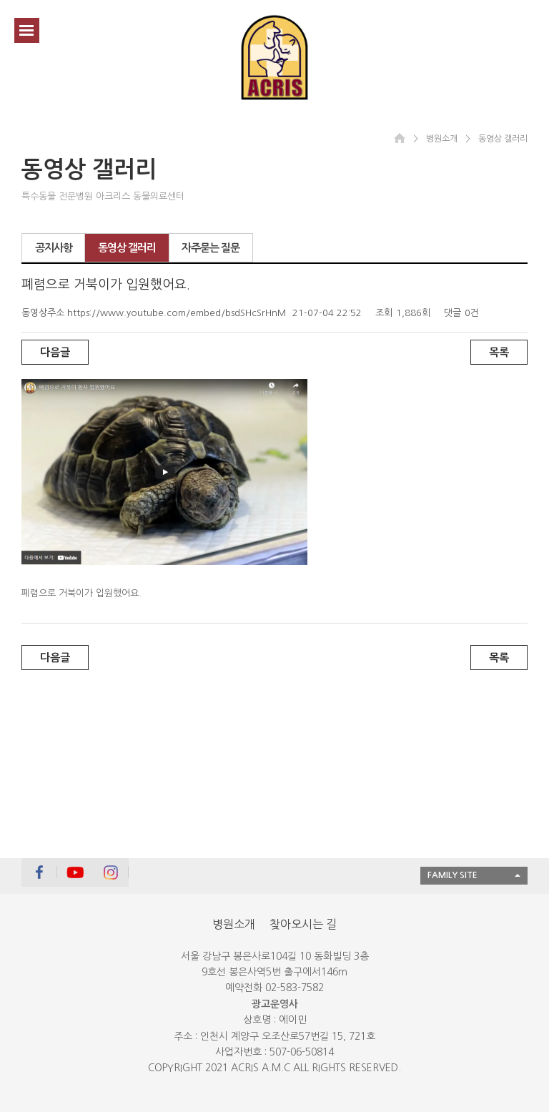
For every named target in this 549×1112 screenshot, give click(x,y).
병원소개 (233, 924)
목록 (499, 352)
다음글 (55, 352)
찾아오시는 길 (303, 924)
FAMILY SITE (452, 875)
